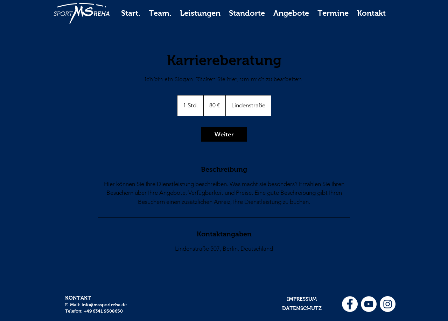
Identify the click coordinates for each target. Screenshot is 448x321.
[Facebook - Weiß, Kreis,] (350, 304)
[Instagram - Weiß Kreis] (388, 304)
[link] (224, 134)
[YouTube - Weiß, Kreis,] (369, 304)
